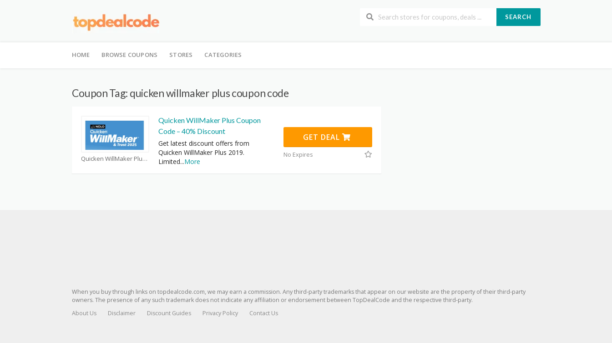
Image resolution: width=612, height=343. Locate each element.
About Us (84, 313)
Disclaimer (122, 313)
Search (518, 16)
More (192, 161)
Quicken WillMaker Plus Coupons (115, 159)
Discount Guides (169, 313)
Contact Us (263, 313)
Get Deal (327, 137)
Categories (223, 55)
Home (81, 55)
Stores (180, 55)
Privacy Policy (220, 313)
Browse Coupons (129, 55)
